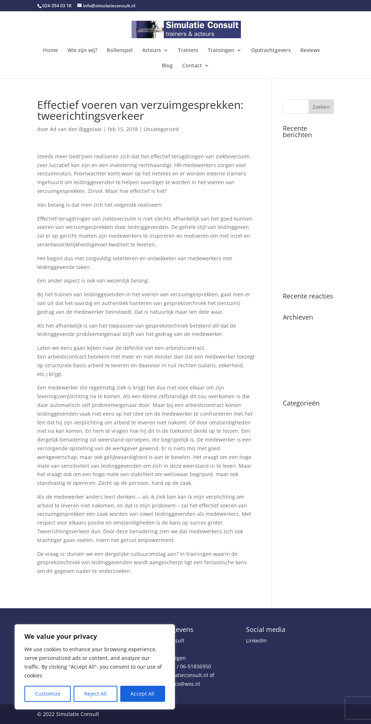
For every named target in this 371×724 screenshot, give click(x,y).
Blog (167, 66)
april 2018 (295, 372)
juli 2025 (293, 328)
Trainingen (221, 51)
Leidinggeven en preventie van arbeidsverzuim (303, 269)
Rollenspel (120, 51)
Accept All (142, 693)
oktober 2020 (299, 350)
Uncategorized (161, 129)
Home (50, 51)
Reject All (95, 693)
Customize (47, 693)
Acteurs (151, 51)
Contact (192, 66)
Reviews (310, 51)
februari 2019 (299, 361)
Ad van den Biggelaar (76, 129)
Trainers (188, 51)
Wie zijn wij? (82, 51)
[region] (95, 666)
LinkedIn (256, 640)
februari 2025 (299, 339)
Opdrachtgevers (271, 51)
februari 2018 (299, 384)
